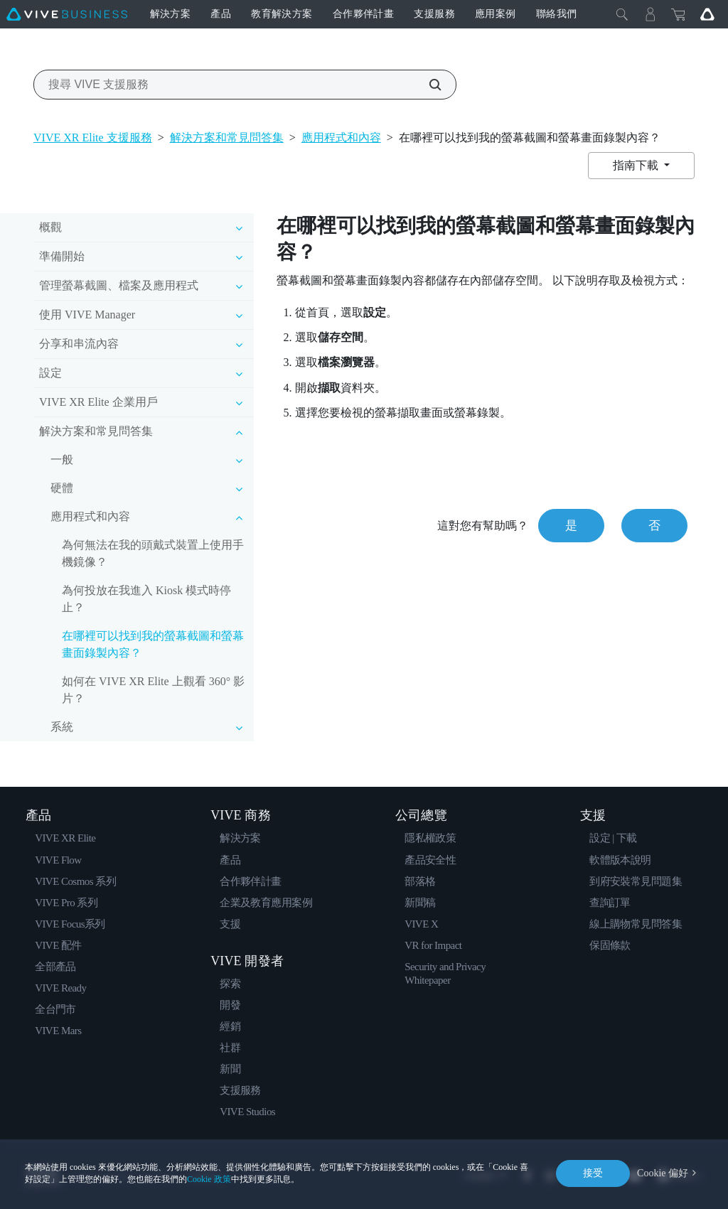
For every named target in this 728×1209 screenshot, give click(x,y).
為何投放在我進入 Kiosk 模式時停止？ (146, 598)
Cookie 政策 (209, 1179)
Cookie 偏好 (662, 1173)
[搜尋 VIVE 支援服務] (427, 84)
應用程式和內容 (341, 137)
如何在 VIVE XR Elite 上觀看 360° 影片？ (153, 689)
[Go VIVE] (707, 14)
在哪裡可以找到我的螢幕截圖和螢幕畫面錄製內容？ (153, 644)
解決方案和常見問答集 (227, 137)
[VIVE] (66, 14)
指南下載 (637, 165)
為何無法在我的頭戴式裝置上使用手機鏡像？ (153, 553)
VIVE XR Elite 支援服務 (92, 137)
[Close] (622, 14)
